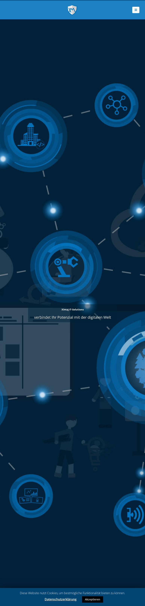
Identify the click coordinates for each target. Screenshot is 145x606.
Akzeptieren (92, 599)
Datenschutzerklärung (61, 599)
